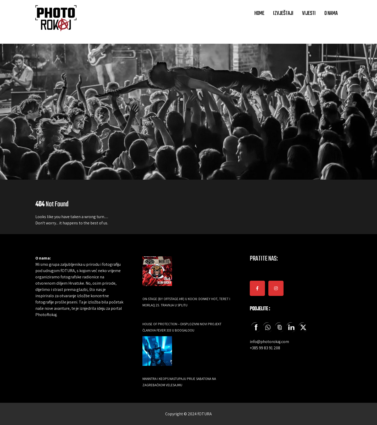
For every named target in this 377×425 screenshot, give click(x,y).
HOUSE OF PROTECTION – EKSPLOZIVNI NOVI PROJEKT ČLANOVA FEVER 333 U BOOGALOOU (181, 327)
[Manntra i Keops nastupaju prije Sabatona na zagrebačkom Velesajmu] (157, 354)
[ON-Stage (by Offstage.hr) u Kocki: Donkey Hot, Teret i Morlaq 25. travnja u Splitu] (157, 275)
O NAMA (331, 13)
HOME (259, 13)
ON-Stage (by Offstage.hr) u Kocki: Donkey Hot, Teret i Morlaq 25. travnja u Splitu (186, 302)
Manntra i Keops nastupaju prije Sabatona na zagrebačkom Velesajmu (179, 382)
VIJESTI (309, 13)
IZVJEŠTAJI (283, 13)
